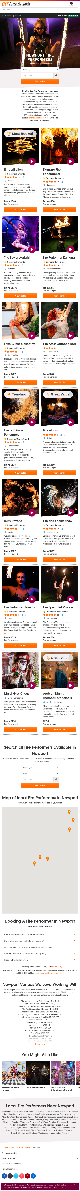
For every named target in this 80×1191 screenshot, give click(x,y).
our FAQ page (57, 967)
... (13, 195)
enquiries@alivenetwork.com (52, 973)
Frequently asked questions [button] (40, 959)
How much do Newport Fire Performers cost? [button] (40, 934)
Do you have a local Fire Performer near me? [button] (40, 940)
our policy (60, 1187)
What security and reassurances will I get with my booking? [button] (40, 947)
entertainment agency (37, 118)
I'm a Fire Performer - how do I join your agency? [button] (40, 953)
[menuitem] (40, 1153)
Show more (40, 1044)
